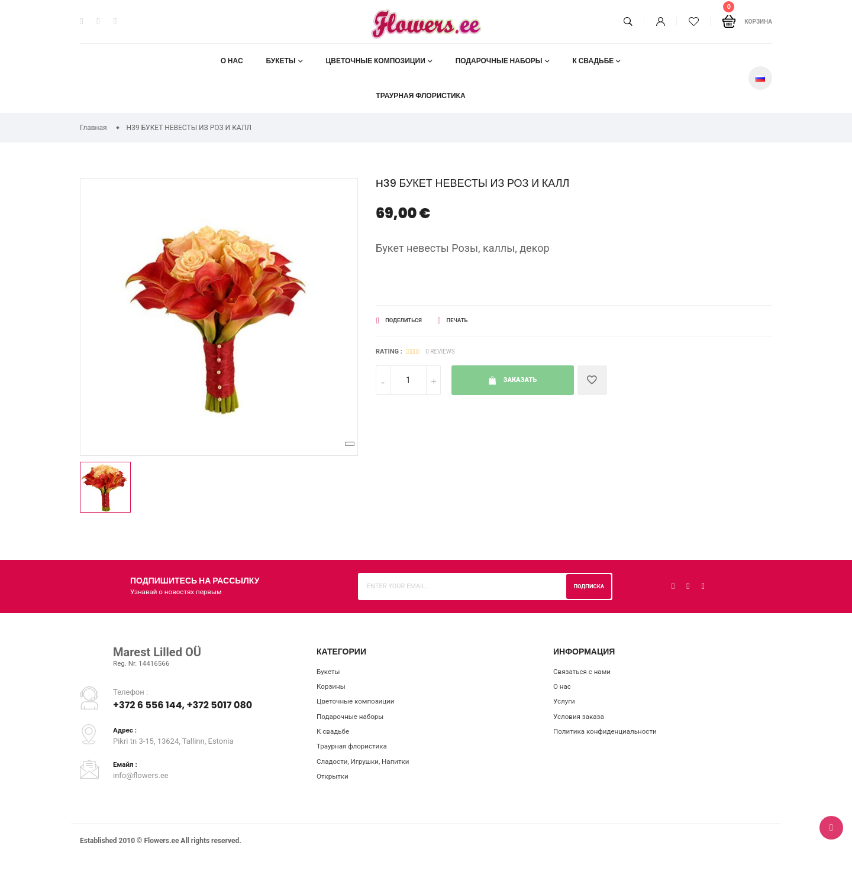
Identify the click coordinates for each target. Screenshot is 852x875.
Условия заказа (581, 721)
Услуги (565, 705)
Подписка (586, 586)
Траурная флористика (420, 95)
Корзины (333, 688)
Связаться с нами (585, 672)
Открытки (334, 786)
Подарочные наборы (499, 61)
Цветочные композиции (375, 61)
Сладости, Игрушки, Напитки (369, 770)
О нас (231, 61)
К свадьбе (593, 61)
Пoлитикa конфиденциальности (611, 737)
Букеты (280, 61)
